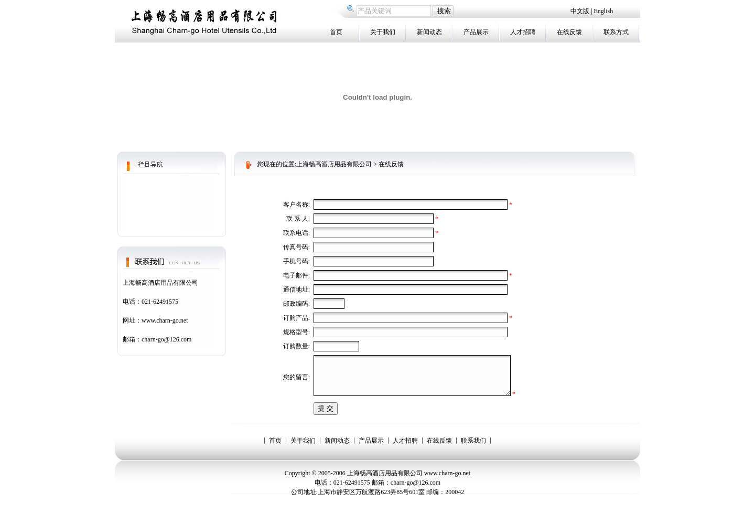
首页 (336, 32)
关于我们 (382, 32)
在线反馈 (569, 32)
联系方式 (616, 32)
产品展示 (476, 32)
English (603, 11)
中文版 (580, 11)
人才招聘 (522, 32)
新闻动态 (429, 32)
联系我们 (473, 448)
